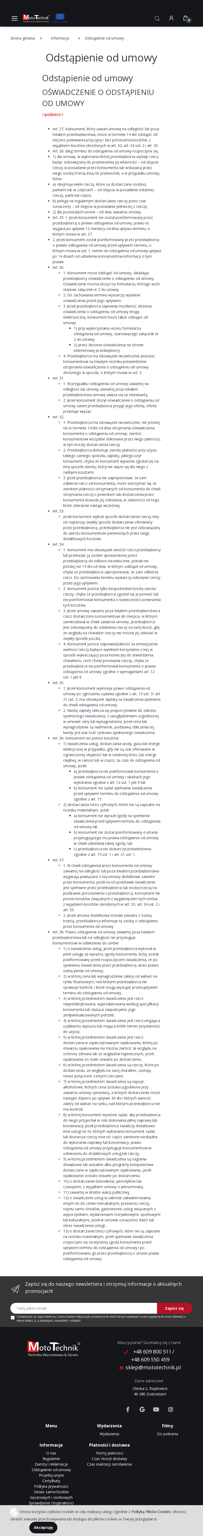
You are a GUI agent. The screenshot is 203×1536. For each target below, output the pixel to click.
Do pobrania (167, 1433)
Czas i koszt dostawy (109, 1458)
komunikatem (67, 1316)
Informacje (60, 38)
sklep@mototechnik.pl (150, 1367)
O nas (51, 1453)
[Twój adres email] (83, 1308)
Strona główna (22, 38)
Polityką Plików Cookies (151, 1511)
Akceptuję (43, 1527)
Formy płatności (109, 1453)
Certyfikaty (51, 1480)
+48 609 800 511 (152, 1351)
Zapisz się (174, 1308)
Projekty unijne (51, 1475)
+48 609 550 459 (150, 1359)
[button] (157, 18)
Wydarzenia (109, 1433)
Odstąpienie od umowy (51, 1469)
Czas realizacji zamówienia (109, 1464)
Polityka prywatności (51, 1486)
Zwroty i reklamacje (51, 1464)
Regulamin (51, 1458)
